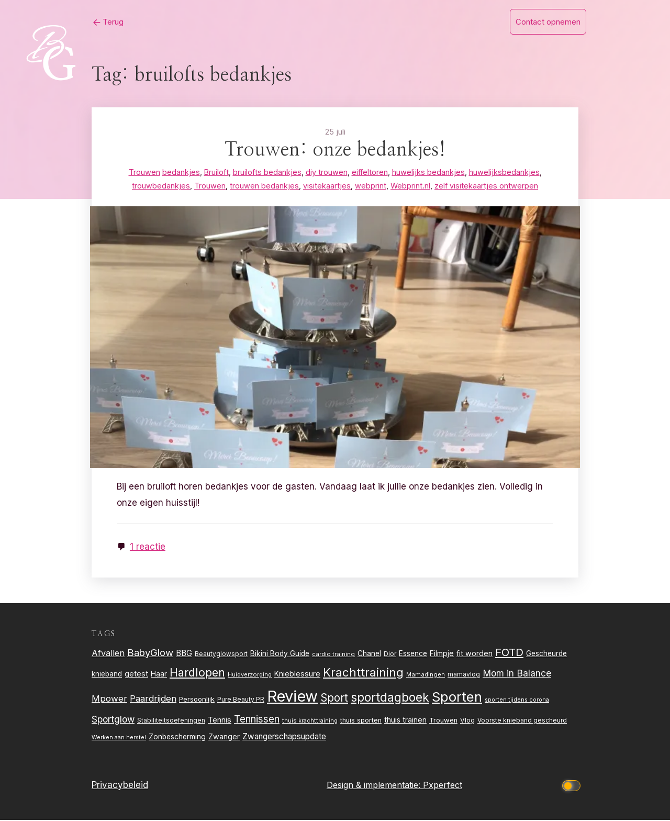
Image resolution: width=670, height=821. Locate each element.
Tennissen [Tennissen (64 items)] (257, 720)
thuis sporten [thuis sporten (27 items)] (361, 721)
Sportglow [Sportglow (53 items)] (113, 720)
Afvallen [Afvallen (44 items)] (108, 654)
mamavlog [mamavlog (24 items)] (464, 676)
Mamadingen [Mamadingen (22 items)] (425, 676)
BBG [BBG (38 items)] (184, 654)
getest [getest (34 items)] (136, 675)
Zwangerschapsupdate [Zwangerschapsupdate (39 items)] (284, 738)
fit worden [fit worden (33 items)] (474, 654)
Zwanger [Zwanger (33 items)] (224, 738)
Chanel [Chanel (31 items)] (369, 654)
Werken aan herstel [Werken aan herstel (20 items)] (119, 739)
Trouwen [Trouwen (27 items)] (443, 721)
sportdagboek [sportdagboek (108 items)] (390, 699)
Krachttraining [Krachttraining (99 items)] (363, 674)
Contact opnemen (548, 22)
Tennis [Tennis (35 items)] (219, 721)
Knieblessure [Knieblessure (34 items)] (297, 675)
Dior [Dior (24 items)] (390, 655)
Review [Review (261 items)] (292, 698)
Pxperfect (442, 786)
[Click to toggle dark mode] (573, 786)
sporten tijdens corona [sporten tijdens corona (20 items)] (517, 701)
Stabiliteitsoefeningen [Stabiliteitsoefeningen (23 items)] (171, 721)
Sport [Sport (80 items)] (334, 699)
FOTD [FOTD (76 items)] (509, 653)
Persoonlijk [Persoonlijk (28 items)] (197, 700)
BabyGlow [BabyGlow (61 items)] (150, 653)
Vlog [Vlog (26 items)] (467, 721)
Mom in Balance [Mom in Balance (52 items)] (517, 674)
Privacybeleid (120, 786)
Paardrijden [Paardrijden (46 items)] (153, 700)
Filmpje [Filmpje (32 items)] (442, 654)
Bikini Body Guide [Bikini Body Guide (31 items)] (279, 654)
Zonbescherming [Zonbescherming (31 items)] (177, 738)
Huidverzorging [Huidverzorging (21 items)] (250, 676)
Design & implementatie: (375, 786)
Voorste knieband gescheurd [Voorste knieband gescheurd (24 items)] (522, 721)
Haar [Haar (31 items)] (159, 675)
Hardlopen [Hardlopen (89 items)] (197, 674)
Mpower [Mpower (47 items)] (109, 700)
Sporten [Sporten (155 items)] (457, 698)
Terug (99, 22)
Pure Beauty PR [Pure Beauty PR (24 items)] (240, 701)
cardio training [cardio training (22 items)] (333, 655)
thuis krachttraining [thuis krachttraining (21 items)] (310, 721)
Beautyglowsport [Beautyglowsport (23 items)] (221, 655)
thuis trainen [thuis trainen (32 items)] (405, 720)
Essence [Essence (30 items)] (413, 654)
